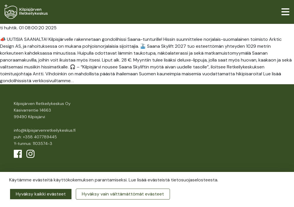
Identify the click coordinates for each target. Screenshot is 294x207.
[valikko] (285, 11)
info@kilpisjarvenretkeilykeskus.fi (45, 130)
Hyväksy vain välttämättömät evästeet (123, 194)
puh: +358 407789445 (35, 136)
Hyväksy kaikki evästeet (41, 194)
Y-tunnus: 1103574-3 (33, 143)
